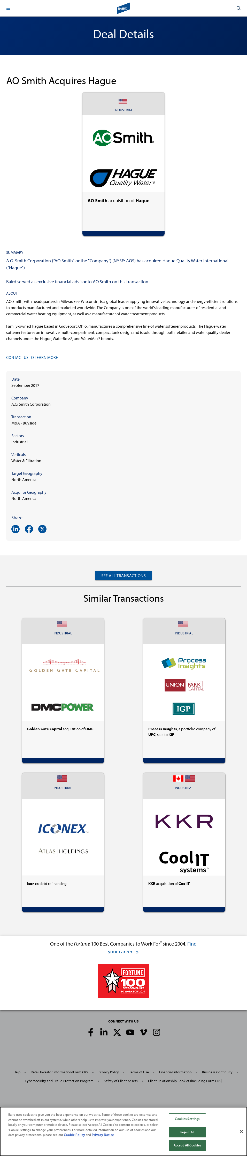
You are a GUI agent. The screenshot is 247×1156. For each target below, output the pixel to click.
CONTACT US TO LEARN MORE (32, 357)
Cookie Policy (74, 1135)
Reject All (187, 1132)
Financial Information (175, 1072)
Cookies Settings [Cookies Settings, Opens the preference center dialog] (187, 1118)
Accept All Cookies (187, 1145)
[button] (8, 8)
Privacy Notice (103, 1135)
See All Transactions (123, 575)
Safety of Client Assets (121, 1081)
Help (16, 1072)
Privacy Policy (108, 1072)
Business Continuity (217, 1072)
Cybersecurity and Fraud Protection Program (59, 1081)
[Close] (241, 1131)
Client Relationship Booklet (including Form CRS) (185, 1081)
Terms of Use (139, 1072)
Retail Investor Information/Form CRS (59, 1072)
